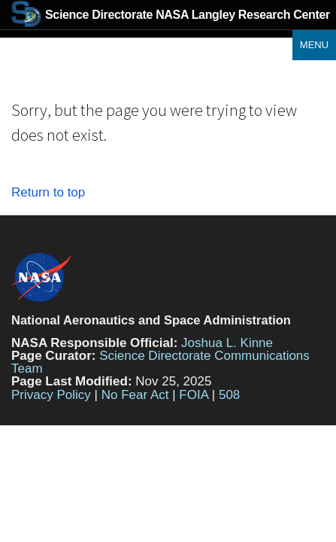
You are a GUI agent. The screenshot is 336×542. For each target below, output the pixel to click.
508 (229, 395)
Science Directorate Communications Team (160, 362)
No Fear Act (135, 395)
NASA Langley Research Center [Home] (170, 14)
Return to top (48, 192)
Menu (314, 44)
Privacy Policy (51, 395)
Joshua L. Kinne (227, 343)
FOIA (193, 395)
